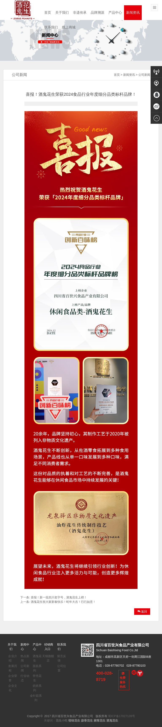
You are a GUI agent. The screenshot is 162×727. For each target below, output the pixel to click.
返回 (142, 611)
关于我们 (62, 12)
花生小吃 (62, 720)
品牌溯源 (97, 12)
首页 (47, 12)
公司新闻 (144, 74)
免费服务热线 (123, 680)
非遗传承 (79, 12)
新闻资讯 (133, 12)
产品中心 (115, 12)
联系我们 (51, 27)
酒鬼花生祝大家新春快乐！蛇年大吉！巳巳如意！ (63, 601)
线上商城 (69, 27)
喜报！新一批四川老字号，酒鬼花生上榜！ (59, 597)
